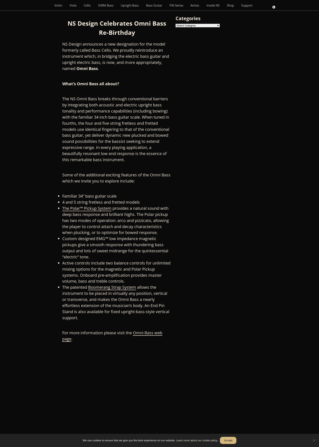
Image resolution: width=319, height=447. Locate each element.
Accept (228, 440)
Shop (230, 5)
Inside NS (213, 5)
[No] (314, 440)
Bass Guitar (154, 5)
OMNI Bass (106, 5)
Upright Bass (130, 5)
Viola (73, 5)
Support (246, 5)
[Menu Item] (44, 5)
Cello (87, 5)
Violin (58, 5)
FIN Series (176, 5)
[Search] (262, 5)
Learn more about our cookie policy (196, 440)
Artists (194, 5)
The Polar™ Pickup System (86, 208)
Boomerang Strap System (112, 287)
